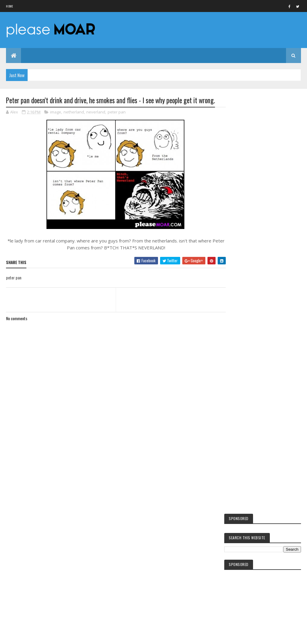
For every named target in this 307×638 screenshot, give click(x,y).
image (55, 112)
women (242, 556)
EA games (243, 566)
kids (240, 501)
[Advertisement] (114, 459)
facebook (244, 511)
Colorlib (29, 629)
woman (242, 576)
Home (9, 6)
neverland (95, 112)
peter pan (117, 112)
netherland (74, 112)
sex (239, 546)
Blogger (263, 614)
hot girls (244, 521)
